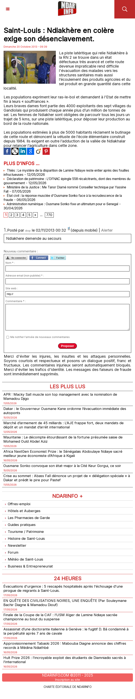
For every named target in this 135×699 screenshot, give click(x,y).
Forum (11, 557)
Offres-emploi (17, 507)
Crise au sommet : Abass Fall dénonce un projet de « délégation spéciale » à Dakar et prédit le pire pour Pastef (66, 480)
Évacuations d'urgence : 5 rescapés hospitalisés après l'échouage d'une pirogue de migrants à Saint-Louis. (66, 593)
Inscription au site (67, 687)
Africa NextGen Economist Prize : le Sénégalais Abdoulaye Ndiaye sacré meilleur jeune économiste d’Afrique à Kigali (66, 455)
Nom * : (10, 263)
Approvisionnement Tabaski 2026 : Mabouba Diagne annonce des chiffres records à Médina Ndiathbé (61, 652)
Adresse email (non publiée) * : (24, 276)
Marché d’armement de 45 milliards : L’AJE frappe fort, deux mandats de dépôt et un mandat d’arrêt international (66, 426)
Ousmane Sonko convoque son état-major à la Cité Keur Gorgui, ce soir (65, 468)
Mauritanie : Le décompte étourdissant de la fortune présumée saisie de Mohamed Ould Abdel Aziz (65, 441)
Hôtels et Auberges (22, 514)
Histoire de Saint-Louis (25, 543)
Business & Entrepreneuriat (28, 571)
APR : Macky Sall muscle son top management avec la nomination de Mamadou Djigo (63, 397)
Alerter (107, 231)
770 (50, 215)
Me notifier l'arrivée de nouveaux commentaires (40, 337)
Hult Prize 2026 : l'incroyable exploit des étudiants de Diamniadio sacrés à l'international (66, 667)
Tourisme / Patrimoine (24, 535)
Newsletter (15, 550)
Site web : (11, 289)
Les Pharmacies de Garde (27, 521)
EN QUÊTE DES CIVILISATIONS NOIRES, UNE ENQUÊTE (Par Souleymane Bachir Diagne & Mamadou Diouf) (58, 608)
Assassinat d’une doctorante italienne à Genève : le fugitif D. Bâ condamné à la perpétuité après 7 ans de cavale (58, 638)
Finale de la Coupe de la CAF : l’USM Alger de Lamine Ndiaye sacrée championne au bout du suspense (63, 623)
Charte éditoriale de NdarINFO (67, 694)
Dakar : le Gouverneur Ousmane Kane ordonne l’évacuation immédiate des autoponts (64, 411)
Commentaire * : (15, 301)
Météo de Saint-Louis (24, 564)
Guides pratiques (20, 528)
